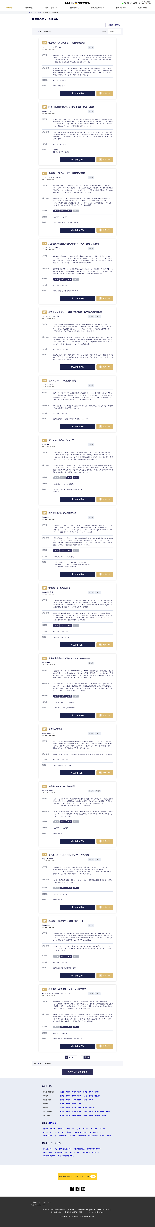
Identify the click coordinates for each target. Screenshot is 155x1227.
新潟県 (62, 1100)
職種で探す (53, 1123)
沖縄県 (104, 1115)
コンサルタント (59, 1132)
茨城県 (62, 1096)
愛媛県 (102, 1111)
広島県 (79, 1111)
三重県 (79, 1104)
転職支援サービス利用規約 (99, 1209)
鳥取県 (62, 1111)
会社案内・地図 (48, 1209)
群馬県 (74, 1096)
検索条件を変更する (114, 25)
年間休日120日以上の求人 (91, 1152)
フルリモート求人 (75, 1152)
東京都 (91, 1096)
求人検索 (9, 8)
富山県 (68, 1100)
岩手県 (79, 1092)
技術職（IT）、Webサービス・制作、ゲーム (87, 1132)
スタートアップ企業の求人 (63, 1149)
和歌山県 (91, 1107)
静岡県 (68, 1104)
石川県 (74, 1100)
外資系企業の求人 (79, 1149)
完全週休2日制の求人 (49, 1156)
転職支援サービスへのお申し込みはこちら (77, 1176)
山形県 (91, 1092)
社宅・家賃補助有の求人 (66, 1156)
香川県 (97, 1111)
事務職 (102, 1135)
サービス (102, 1129)
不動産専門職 (82, 1135)
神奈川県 (97, 1096)
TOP (30, 12)
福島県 (97, 1092)
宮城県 (85, 1092)
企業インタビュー (51, 8)
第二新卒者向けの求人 (94, 1149)
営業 (96, 1129)
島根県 (68, 1111)
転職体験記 (29, 8)
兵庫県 (79, 1107)
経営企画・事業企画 (49, 1129)
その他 (109, 1135)
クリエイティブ (47, 1132)
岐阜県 (62, 1104)
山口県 (85, 1111)
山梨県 (85, 1100)
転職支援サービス (97, 8)
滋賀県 (62, 1107)
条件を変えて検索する (77, 1072)
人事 (78, 1129)
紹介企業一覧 (74, 8)
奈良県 (85, 1107)
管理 (68, 1129)
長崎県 (74, 1115)
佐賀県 (68, 1115)
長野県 (91, 1100)
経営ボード (61, 1129)
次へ (86, 1057)
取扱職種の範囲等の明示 (73, 1212)
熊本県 (79, 1115)
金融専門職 (62, 1135)
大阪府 (74, 1107)
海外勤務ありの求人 (61, 1152)
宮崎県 (91, 1115)
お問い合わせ (99, 1212)
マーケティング (87, 1129)
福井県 (79, 1100)
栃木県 (68, 1096)
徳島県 (91, 1111)
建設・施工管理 (93, 1135)
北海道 (62, 1092)
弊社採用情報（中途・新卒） (65, 1209)
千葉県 (85, 1096)
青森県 (68, 1092)
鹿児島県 (97, 1115)
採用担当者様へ (143, 8)
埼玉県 (79, 1096)
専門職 (69, 1132)
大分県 (85, 1115)
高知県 (108, 1111)
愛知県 (74, 1104)
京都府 (68, 1107)
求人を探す (38, 12)
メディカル (71, 1135)
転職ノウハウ (121, 8)
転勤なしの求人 (47, 1152)
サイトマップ (88, 1212)
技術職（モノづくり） (50, 1135)
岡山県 (74, 1111)
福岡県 (62, 1115)
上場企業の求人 (47, 1149)
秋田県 (74, 1092)
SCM (73, 1129)
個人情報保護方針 (57, 1212)
